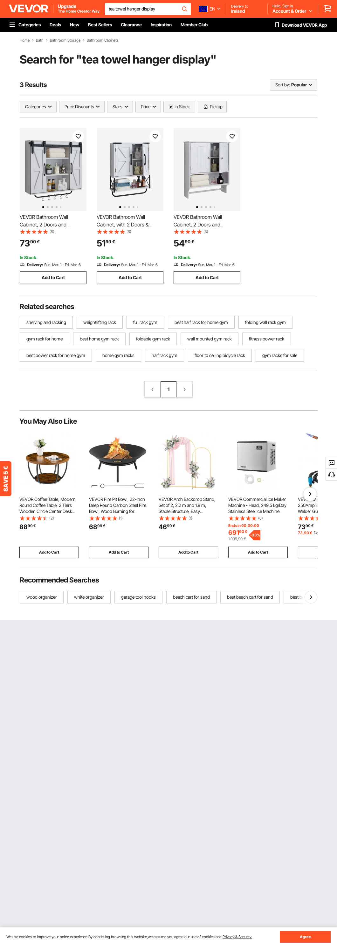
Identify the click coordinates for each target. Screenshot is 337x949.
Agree (305, 936)
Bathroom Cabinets (103, 40)
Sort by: (282, 84)
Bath (40, 40)
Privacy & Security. (237, 936)
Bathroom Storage (65, 40)
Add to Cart (53, 277)
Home (25, 40)
